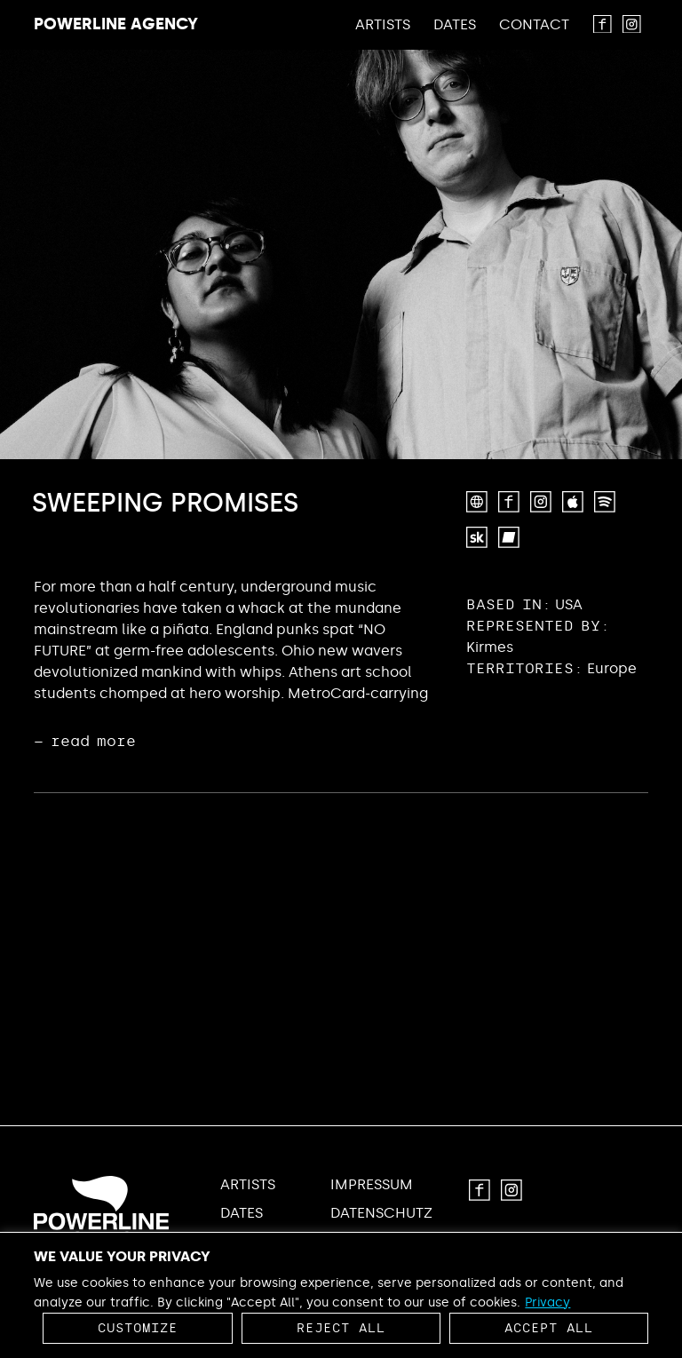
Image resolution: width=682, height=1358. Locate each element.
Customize (138, 1328)
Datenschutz (381, 1213)
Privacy (547, 1302)
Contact (534, 25)
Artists (382, 25)
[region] (341, 1295)
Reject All (341, 1328)
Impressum (371, 1185)
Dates (454, 25)
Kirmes (489, 647)
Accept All (548, 1328)
